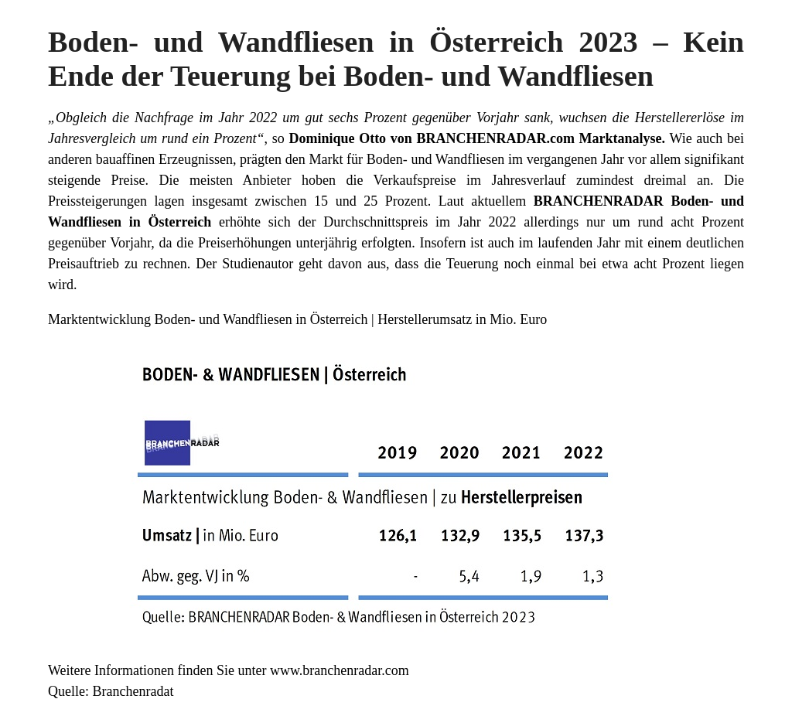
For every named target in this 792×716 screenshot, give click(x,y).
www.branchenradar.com (339, 670)
